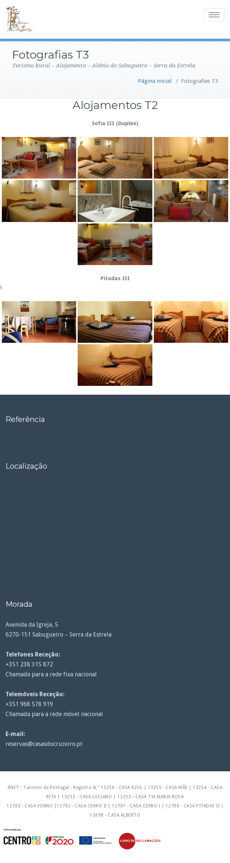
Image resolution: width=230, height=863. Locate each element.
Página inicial (154, 81)
